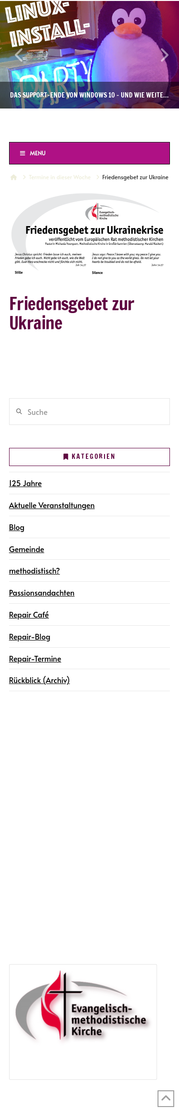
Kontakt (25, 809)
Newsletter (30, 796)
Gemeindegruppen (44, 741)
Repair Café (29, 614)
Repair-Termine (35, 658)
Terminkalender (38, 755)
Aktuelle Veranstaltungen (52, 505)
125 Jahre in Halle (42, 904)
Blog (17, 526)
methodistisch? (34, 570)
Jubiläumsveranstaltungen (69, 917)
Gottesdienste (48, 768)
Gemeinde (26, 548)
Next (158, 54)
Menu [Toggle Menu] (32, 153)
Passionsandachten (41, 592)
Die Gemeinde (36, 727)
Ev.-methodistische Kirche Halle (89, 124)
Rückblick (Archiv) (39, 679)
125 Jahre (25, 483)
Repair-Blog (30, 636)
